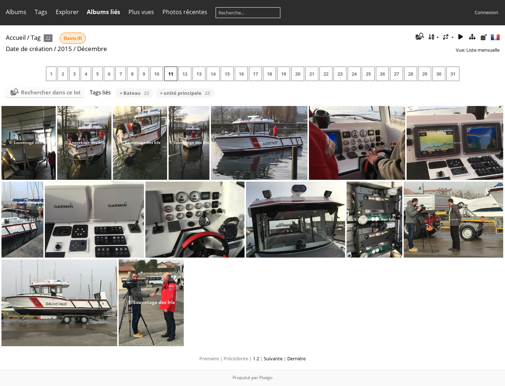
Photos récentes (184, 12)
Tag (36, 37)
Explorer (67, 12)
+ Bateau (134, 93)
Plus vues (141, 12)
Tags (41, 12)
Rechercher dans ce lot (51, 92)
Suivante (273, 358)
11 (170, 74)
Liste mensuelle (483, 50)
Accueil (16, 37)
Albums (16, 12)
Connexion (486, 12)
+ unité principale (185, 93)
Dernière (296, 358)
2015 (65, 48)
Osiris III (73, 38)
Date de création (29, 48)
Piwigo (265, 377)
